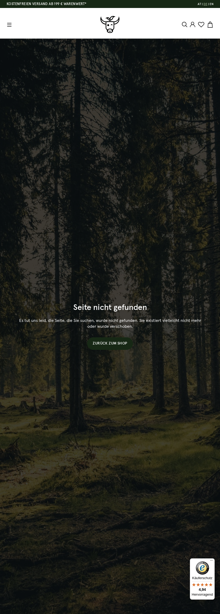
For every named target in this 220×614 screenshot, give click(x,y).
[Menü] (9, 24)
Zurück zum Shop (110, 343)
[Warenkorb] (209, 25)
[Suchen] (185, 24)
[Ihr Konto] (193, 24)
